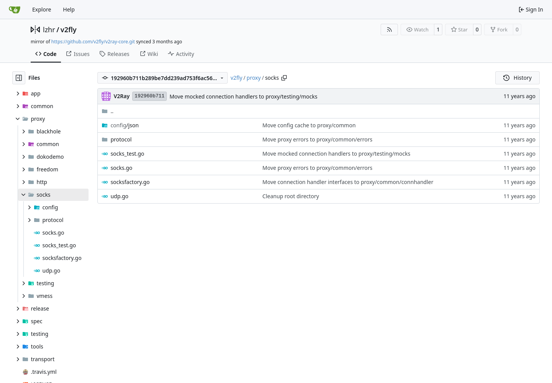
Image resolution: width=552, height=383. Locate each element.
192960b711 (149, 96)
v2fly (69, 29)
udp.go (119, 196)
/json (124, 125)
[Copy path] (284, 78)
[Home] (14, 9)
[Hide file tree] (18, 77)
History (517, 77)
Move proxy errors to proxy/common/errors (318, 139)
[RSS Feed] (389, 29)
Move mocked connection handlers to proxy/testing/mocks (243, 96)
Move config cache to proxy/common (309, 125)
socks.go (121, 167)
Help (69, 9)
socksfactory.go (130, 182)
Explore (41, 9)
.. (107, 111)
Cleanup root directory (291, 196)
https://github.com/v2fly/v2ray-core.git (93, 41)
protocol (120, 139)
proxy (253, 77)
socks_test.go (127, 153)
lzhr (49, 29)
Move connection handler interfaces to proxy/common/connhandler (348, 182)
